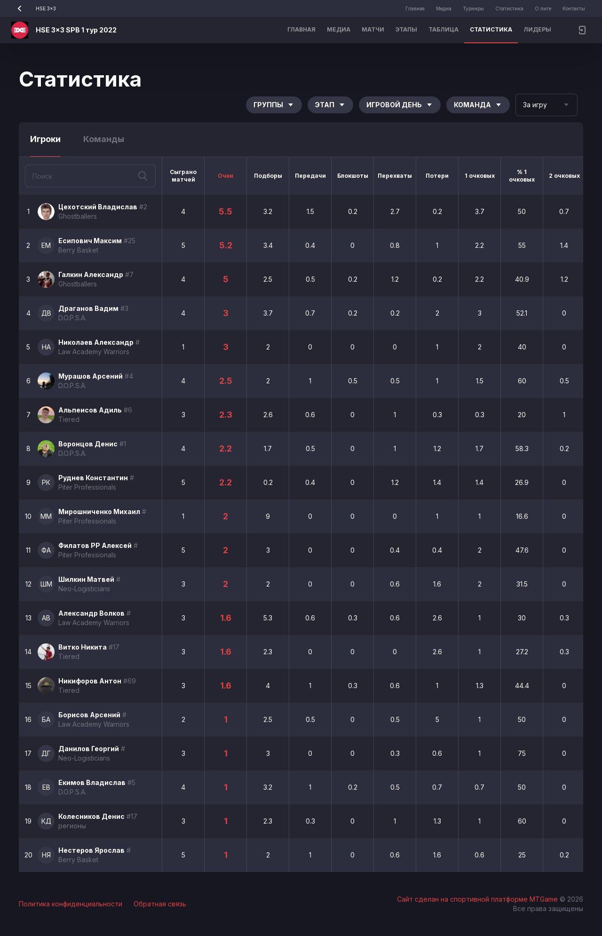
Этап (330, 105)
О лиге (543, 8)
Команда (478, 105)
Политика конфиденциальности (70, 904)
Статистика (509, 8)
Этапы (406, 29)
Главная (415, 8)
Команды (103, 139)
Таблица (443, 29)
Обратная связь (160, 904)
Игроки (45, 139)
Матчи (373, 29)
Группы (273, 105)
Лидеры (537, 29)
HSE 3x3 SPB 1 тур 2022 (76, 30)
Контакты (573, 8)
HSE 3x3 (33, 8)
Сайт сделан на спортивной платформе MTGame (478, 899)
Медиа (444, 8)
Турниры (473, 8)
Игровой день (399, 105)
